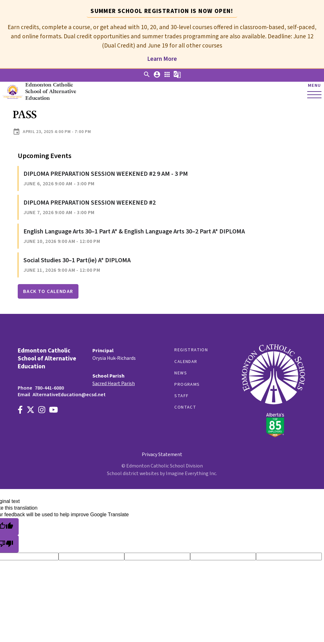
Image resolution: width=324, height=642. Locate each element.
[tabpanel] (162, 40)
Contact (185, 407)
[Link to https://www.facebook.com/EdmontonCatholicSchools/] (20, 411)
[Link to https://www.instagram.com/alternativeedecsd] (41, 411)
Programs (187, 384)
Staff (181, 396)
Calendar (185, 362)
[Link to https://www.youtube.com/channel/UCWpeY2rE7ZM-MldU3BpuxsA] (53, 411)
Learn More (162, 58)
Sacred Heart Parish (113, 383)
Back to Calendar (48, 291)
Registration (191, 350)
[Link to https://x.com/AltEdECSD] (30, 411)
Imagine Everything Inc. (191, 473)
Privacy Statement (162, 454)
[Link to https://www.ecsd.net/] (273, 435)
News (180, 373)
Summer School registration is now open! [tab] (162, 11)
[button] (147, 76)
